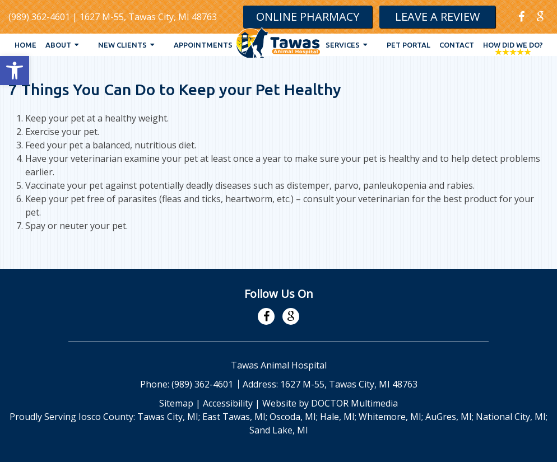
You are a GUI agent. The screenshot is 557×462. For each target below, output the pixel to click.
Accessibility (228, 403)
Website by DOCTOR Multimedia (330, 403)
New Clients (122, 45)
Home (25, 45)
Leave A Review (437, 16)
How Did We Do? (513, 45)
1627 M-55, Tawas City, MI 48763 (148, 17)
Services (343, 45)
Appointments (203, 45)
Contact (456, 45)
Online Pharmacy (307, 16)
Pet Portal (408, 45)
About (58, 45)
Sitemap (176, 403)
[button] (14, 70)
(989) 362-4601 (39, 17)
